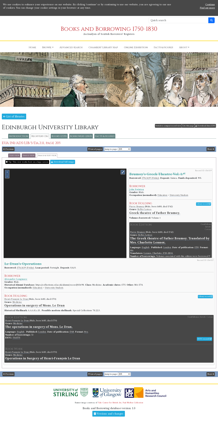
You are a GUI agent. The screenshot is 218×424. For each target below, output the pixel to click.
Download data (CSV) (205, 126)
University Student (179, 195)
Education (162, 195)
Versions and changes (108, 413)
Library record (203, 204)
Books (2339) (59, 136)
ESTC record (204, 339)
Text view (14, 155)
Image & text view (47, 155)
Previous (8, 149)
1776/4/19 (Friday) (150, 178)
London (167, 247)
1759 (197, 247)
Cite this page (188, 126)
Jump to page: (111, 149)
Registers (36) (39, 136)
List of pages (95, 149)
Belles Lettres (144, 209)
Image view (29, 155)
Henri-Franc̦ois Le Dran (16, 299)
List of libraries (14, 116)
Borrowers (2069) (81, 136)
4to (131, 250)
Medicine (17, 302)
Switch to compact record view (168, 126)
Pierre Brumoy (137, 206)
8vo (86, 332)
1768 (72, 332)
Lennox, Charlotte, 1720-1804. (158, 253)
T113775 (16, 338)
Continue (210, 4)
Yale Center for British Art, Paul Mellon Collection (120, 403)
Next (210, 149)
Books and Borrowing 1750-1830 (109, 29)
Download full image (62, 162)
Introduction (18, 136)
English (145, 247)
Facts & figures (104, 136)
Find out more (207, 8)
